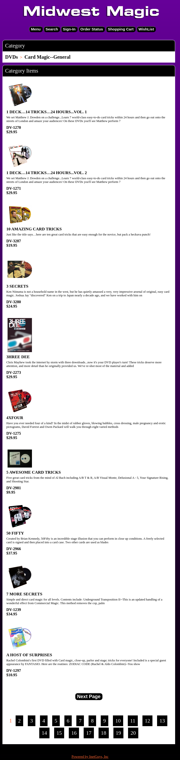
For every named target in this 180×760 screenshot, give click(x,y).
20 (133, 733)
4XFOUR (14, 417)
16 (74, 733)
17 (88, 733)
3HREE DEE (18, 357)
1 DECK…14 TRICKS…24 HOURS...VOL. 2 (46, 172)
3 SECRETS (17, 286)
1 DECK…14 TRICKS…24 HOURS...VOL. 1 (46, 112)
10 (118, 721)
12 (147, 721)
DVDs (11, 57)
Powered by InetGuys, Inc (90, 757)
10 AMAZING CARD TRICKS (34, 229)
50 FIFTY (15, 533)
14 (44, 733)
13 (162, 721)
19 (118, 733)
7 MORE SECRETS (24, 594)
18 (103, 733)
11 (132, 721)
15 (59, 733)
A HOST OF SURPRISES (29, 655)
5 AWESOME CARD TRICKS (33, 472)
